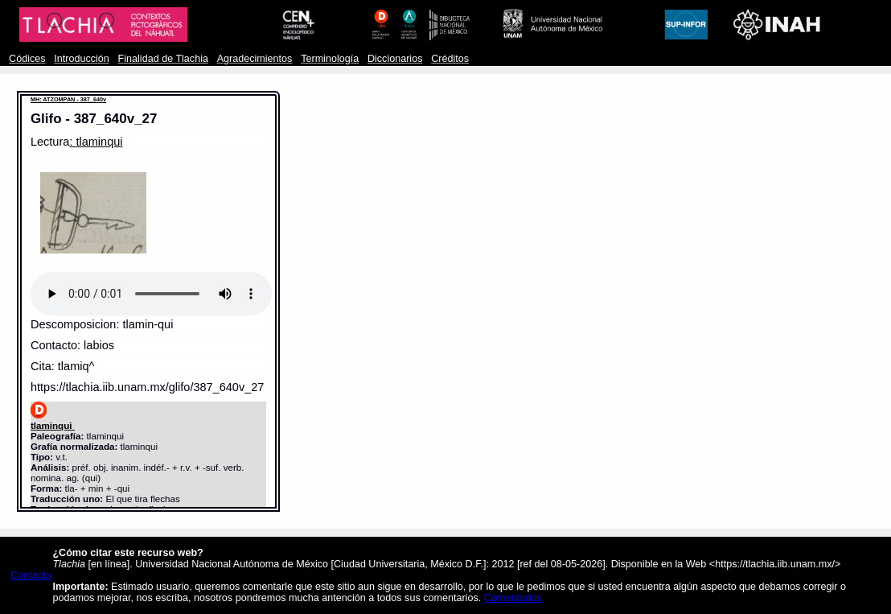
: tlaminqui (95, 141)
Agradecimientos (255, 58)
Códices (27, 58)
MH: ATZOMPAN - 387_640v (68, 99)
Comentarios (512, 598)
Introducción (81, 58)
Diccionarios (395, 58)
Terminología (330, 58)
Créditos (450, 58)
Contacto (30, 575)
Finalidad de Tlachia (163, 58)
